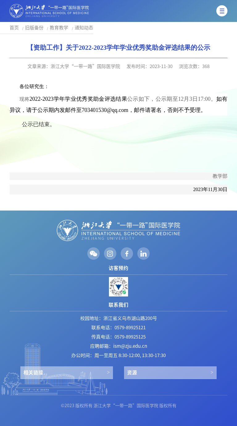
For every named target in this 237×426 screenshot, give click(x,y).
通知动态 (84, 27)
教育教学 (59, 27)
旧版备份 (34, 27)
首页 (14, 27)
